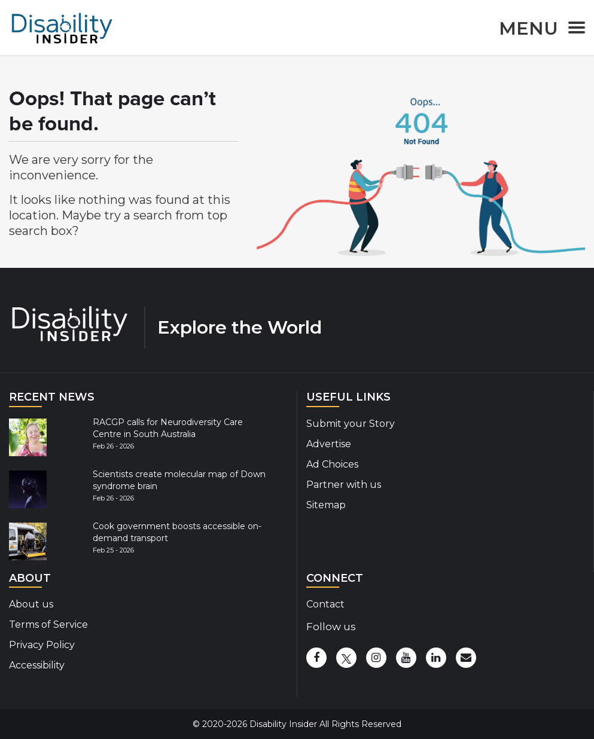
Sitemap (326, 505)
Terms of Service (48, 624)
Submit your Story (350, 423)
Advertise (328, 444)
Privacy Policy (42, 645)
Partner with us (343, 484)
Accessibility (37, 665)
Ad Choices (332, 464)
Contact (325, 604)
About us (31, 604)
